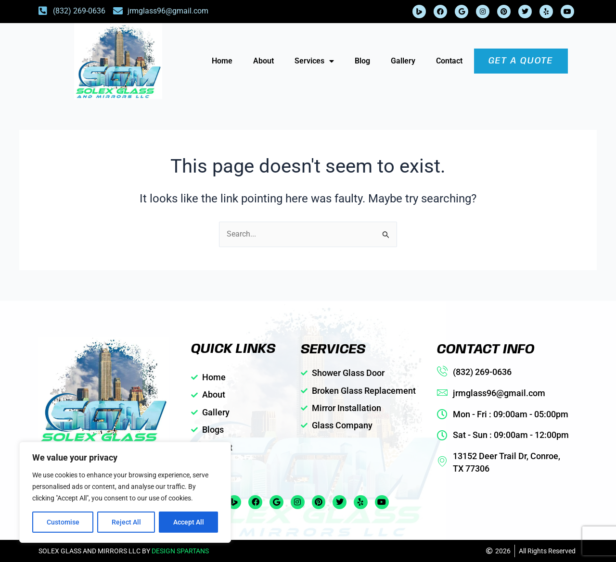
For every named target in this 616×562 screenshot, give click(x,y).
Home (222, 60)
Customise (63, 522)
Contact (449, 60)
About (263, 60)
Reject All (126, 522)
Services (314, 61)
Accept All (188, 522)
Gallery (403, 60)
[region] (125, 492)
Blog (362, 60)
